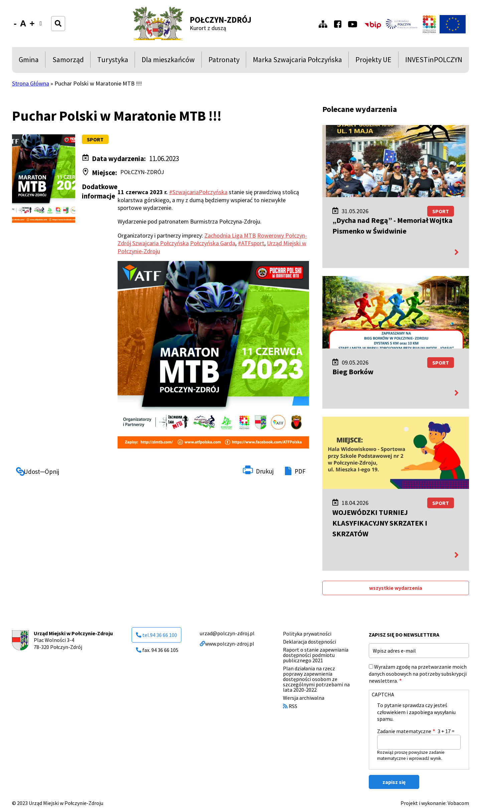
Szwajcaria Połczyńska (160, 243)
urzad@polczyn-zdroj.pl (227, 633)
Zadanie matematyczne (404, 731)
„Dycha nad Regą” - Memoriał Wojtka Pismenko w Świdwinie (392, 226)
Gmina (30, 61)
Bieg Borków (352, 371)
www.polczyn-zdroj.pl (227, 643)
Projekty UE (373, 61)
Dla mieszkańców (168, 61)
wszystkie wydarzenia (395, 587)
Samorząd (68, 61)
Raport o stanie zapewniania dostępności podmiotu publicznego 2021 (315, 655)
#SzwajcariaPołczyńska (198, 192)
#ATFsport (251, 243)
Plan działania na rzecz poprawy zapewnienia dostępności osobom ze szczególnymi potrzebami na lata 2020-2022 (316, 679)
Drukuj (265, 471)
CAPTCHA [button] (383, 694)
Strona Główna (30, 83)
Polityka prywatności (307, 633)
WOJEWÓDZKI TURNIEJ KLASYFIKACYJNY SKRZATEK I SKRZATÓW (379, 523)
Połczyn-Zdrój (221, 19)
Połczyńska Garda (212, 243)
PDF (300, 471)
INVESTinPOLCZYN (433, 61)
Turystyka (112, 61)
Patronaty (223, 61)
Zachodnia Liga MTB (230, 235)
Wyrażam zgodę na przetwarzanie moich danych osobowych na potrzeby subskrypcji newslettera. (418, 673)
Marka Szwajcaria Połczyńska (297, 61)
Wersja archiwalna (303, 697)
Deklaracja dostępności (309, 641)
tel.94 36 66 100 (156, 635)
